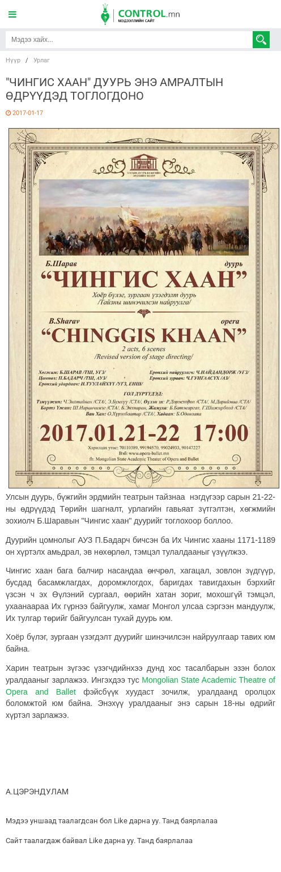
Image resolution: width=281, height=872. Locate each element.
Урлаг (41, 60)
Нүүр (13, 60)
